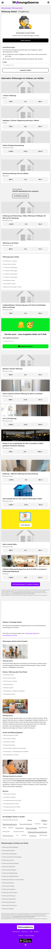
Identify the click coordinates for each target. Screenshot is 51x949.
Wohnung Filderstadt (9, 867)
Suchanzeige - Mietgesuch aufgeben (14, 691)
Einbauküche (19, 828)
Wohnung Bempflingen (9, 870)
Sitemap (20, 935)
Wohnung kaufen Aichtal (11, 735)
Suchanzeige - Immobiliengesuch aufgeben (16, 751)
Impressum (24, 932)
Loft (17, 835)
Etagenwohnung (8, 836)
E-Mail (5, 62)
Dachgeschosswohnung (19, 831)
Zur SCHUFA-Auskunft (20, 196)
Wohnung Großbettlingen (10, 873)
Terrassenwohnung (25, 824)
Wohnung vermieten (10, 794)
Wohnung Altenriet (8, 860)
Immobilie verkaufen (10, 797)
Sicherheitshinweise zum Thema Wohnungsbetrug (24, 592)
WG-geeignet (37, 823)
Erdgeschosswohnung (37, 832)
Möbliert (4, 827)
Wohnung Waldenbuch (9, 899)
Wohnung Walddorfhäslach (10, 876)
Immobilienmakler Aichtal (11, 804)
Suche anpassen (25, 40)
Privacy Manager (29, 935)
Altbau (44, 820)
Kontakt (36, 932)
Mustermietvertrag (9, 810)
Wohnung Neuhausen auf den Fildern (13, 880)
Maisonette (23, 835)
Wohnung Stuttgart (8, 909)
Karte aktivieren (25, 525)
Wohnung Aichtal (9, 675)
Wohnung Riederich (8, 883)
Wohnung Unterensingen (10, 892)
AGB (31, 932)
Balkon (45, 824)
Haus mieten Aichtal (10, 264)
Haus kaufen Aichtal (9, 284)
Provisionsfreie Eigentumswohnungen (15, 748)
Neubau (29, 820)
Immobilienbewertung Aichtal (12, 800)
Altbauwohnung (8, 684)
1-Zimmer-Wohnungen (10, 267)
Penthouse (32, 836)
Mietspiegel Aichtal (31, 633)
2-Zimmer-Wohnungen (10, 271)
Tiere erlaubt (31, 828)
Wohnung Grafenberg (9, 889)
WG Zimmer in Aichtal (10, 261)
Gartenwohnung (10, 824)
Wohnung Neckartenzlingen (11, 863)
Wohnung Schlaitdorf (9, 850)
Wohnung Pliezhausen (9, 896)
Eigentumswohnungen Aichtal (12, 287)
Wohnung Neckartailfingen (10, 847)
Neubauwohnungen (9, 745)
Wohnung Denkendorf (9, 902)
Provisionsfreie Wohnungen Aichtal (10, 819)
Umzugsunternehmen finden (12, 807)
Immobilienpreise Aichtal (10, 635)
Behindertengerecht (43, 827)
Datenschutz (16, 932)
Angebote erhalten (25, 70)
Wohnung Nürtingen (8, 886)
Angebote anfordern (26, 346)
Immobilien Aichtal (9, 280)
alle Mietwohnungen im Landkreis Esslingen (25, 584)
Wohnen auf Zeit (9, 688)
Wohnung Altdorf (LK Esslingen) (12, 857)
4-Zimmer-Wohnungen (10, 277)
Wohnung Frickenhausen (10, 905)
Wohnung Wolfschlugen (10, 854)
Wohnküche (10, 827)
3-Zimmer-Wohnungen (10, 274)
